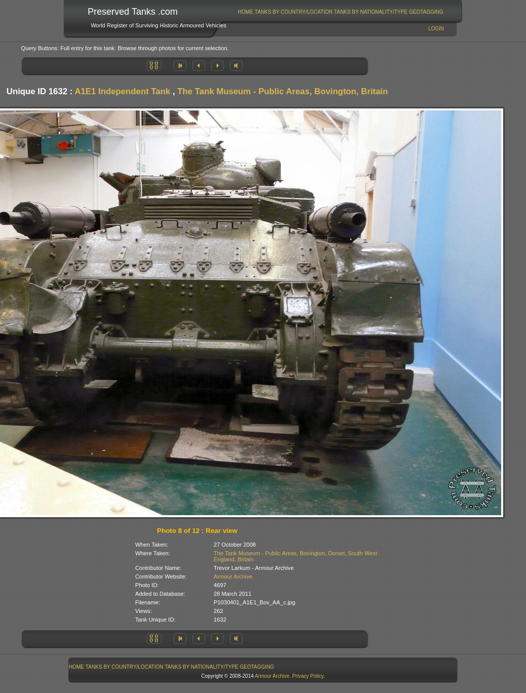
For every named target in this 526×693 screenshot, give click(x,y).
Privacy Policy (307, 676)
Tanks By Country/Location (294, 12)
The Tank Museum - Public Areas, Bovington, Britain (282, 91)
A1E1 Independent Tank (122, 91)
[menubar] (340, 12)
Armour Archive (233, 576)
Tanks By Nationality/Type (371, 12)
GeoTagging (426, 12)
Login (436, 28)
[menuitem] (245, 12)
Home (245, 12)
